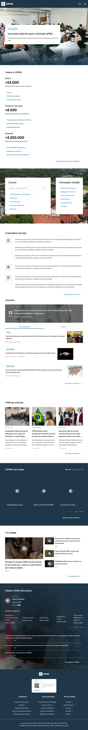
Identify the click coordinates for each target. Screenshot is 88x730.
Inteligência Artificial (69, 192)
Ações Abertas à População (47, 702)
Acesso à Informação (21, 702)
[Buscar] (43, 188)
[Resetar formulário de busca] (45, 188)
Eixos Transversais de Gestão (21, 711)
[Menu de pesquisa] (79, 4)
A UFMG (68, 702)
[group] (17, 491)
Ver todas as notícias (73, 453)
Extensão (14, 209)
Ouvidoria (21, 705)
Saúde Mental (66, 199)
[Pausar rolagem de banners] (56, 59)
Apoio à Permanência (47, 711)
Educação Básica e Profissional (21, 194)
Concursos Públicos (47, 708)
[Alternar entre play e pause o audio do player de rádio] (7, 600)
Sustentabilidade (68, 203)
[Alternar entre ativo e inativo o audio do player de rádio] (13, 605)
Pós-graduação (16, 201)
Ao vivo (15, 596)
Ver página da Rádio (73, 662)
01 (33, 59)
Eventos (68, 714)
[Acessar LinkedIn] (82, 469)
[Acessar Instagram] (73, 469)
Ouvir (8, 640)
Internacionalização (68, 195)
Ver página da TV (75, 576)
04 (51, 59)
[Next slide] (81, 511)
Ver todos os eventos (73, 383)
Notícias (68, 711)
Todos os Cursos (47, 705)
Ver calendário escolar (73, 294)
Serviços (68, 708)
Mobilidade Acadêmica (47, 714)
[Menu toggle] (85, 4)
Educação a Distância (18, 205)
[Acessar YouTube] (79, 469)
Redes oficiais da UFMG (72, 518)
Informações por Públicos (21, 714)
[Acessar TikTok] (76, 469)
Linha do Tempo (68, 705)
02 (39, 59)
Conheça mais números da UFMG (69, 161)
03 (45, 59)
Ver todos (65, 206)
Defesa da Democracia (69, 188)
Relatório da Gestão (21, 708)
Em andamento (24, 327)
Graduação (15, 198)
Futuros (63, 327)
